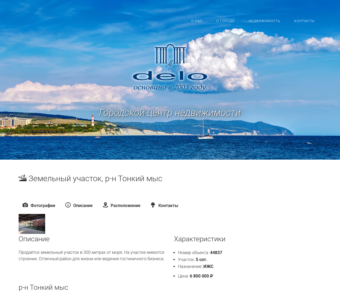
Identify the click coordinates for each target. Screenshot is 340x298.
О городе (225, 21)
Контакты (304, 21)
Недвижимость (264, 21)
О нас (197, 21)
